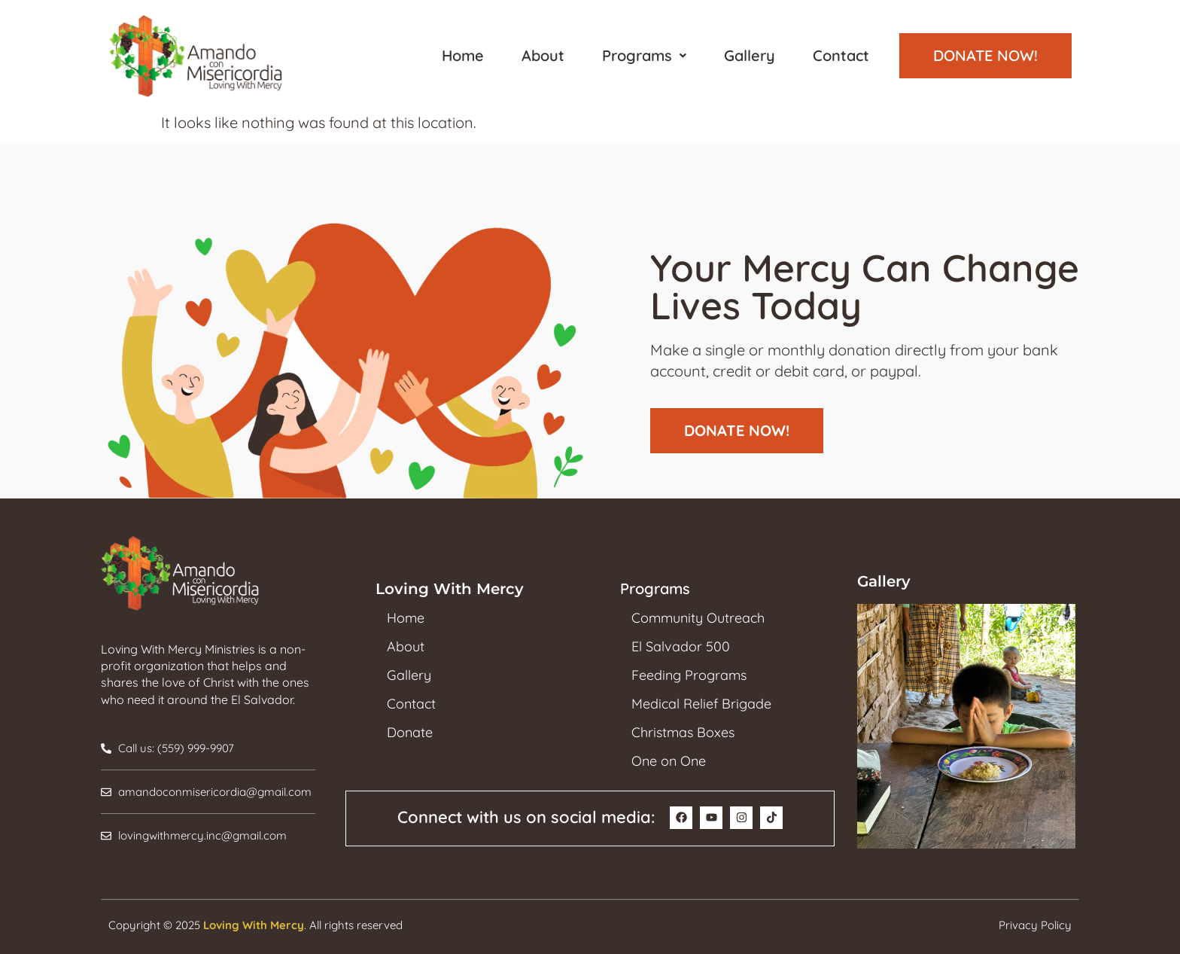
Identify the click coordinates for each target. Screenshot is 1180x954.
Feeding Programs (689, 675)
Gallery (749, 55)
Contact (841, 55)
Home (463, 55)
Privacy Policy (1035, 925)
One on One (668, 761)
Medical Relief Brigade (701, 704)
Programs (644, 55)
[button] (644, 55)
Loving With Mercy (253, 925)
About (543, 55)
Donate (410, 732)
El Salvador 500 (680, 647)
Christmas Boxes (682, 732)
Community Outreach (698, 618)
